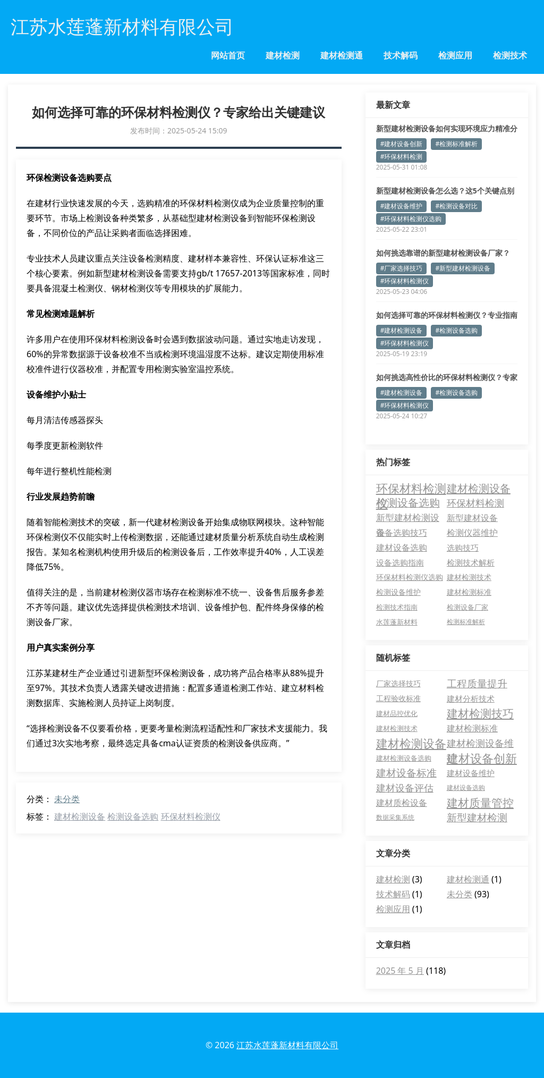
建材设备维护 (471, 773)
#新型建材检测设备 (462, 268)
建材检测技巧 (480, 713)
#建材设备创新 (401, 143)
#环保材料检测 (401, 156)
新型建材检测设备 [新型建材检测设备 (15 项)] (407, 518)
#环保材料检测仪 (404, 280)
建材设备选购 (466, 787)
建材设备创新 (482, 758)
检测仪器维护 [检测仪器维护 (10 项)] (472, 532)
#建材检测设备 (401, 330)
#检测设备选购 (456, 330)
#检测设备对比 (456, 205)
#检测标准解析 (456, 143)
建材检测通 (341, 55)
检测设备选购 (132, 816)
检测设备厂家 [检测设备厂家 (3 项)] (467, 607)
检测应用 (455, 55)
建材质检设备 (401, 803)
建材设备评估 (405, 787)
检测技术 (510, 55)
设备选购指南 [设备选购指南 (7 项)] (400, 562)
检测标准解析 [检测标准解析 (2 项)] (466, 621)
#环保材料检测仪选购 (411, 218)
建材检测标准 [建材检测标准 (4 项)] (469, 592)
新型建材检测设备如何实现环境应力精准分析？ (446, 128)
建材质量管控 (480, 802)
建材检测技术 (397, 728)
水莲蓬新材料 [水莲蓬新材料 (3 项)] (397, 622)
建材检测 (283, 55)
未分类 (67, 799)
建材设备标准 (406, 773)
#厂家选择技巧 (401, 268)
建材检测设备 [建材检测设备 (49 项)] (479, 488)
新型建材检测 (477, 817)
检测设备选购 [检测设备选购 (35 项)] (408, 502)
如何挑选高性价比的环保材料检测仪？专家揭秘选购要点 (446, 377)
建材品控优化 (397, 713)
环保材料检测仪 (190, 816)
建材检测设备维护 (480, 744)
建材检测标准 (472, 728)
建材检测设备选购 (403, 758)
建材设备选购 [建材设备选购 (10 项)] (401, 547)
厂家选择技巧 (398, 683)
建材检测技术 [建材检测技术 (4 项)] (469, 577)
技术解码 (401, 55)
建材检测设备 (79, 816)
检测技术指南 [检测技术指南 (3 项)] (397, 607)
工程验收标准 (398, 698)
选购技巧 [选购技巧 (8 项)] (463, 547)
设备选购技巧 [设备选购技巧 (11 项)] (401, 532)
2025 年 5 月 (400, 970)
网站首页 (228, 55)
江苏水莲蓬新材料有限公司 (287, 1045)
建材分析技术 (471, 698)
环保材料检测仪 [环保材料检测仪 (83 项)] (411, 488)
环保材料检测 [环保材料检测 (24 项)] (475, 502)
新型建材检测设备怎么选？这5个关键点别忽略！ (445, 191)
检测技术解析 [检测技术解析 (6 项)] (471, 562)
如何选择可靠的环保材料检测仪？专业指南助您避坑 (446, 315)
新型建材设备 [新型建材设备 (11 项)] (472, 518)
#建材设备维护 (401, 205)
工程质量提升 (477, 683)
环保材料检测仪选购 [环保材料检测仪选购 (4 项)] (409, 577)
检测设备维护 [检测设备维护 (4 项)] (398, 592)
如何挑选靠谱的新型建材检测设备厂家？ (443, 253)
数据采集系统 (395, 817)
